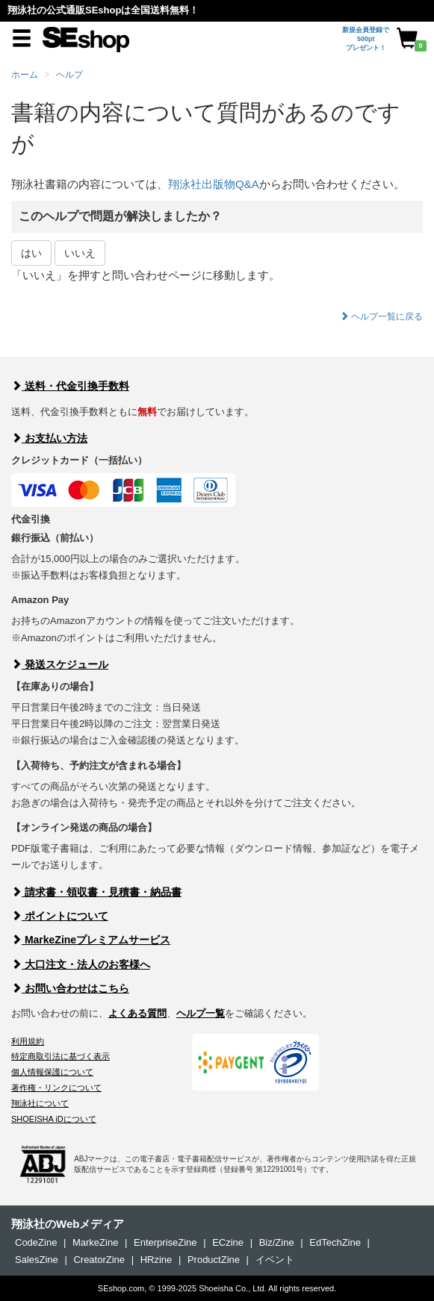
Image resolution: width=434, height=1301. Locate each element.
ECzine (228, 1242)
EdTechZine (335, 1242)
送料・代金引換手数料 (70, 386)
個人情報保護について (52, 1071)
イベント (274, 1259)
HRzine (156, 1259)
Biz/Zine (276, 1242)
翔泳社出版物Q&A (213, 184)
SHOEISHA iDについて (53, 1118)
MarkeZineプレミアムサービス (90, 940)
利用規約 (27, 1041)
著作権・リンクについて (56, 1087)
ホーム (24, 74)
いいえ (80, 253)
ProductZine (213, 1259)
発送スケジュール (59, 664)
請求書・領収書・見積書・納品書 (96, 892)
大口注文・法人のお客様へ (80, 964)
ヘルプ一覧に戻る (381, 316)
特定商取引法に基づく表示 (60, 1056)
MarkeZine (95, 1242)
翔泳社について (40, 1103)
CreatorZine (99, 1259)
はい (31, 253)
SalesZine (36, 1259)
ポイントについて (59, 916)
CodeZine (36, 1242)
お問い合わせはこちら (70, 988)
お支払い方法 (49, 438)
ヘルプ (69, 74)
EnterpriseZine (165, 1242)
